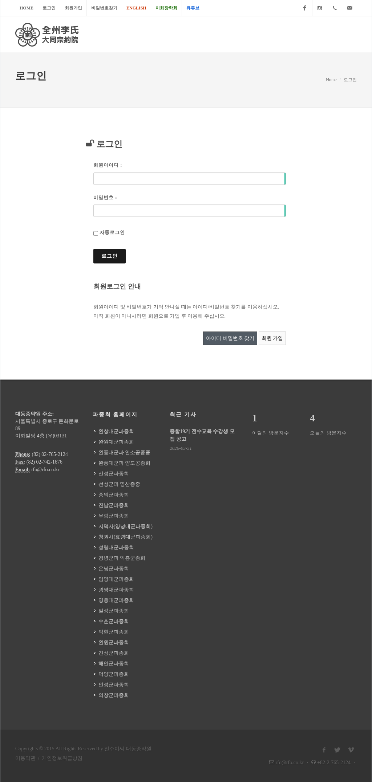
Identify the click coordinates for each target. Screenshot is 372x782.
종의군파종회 (113, 494)
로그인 (49, 8)
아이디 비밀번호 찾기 (230, 338)
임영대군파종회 (116, 579)
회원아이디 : (107, 165)
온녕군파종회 (113, 568)
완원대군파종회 (116, 442)
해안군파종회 (113, 663)
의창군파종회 (113, 695)
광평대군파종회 (116, 589)
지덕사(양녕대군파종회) (125, 526)
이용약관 (25, 758)
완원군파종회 (113, 642)
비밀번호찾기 (104, 8)
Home (26, 8)
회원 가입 (272, 338)
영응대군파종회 (116, 600)
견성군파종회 (113, 653)
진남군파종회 (113, 505)
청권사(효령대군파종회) (125, 537)
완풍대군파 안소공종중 (124, 452)
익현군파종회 (113, 632)
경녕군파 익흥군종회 (122, 558)
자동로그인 (112, 232)
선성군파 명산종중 (119, 484)
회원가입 (73, 8)
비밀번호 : (105, 197)
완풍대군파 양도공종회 (124, 463)
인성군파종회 (113, 684)
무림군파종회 (113, 516)
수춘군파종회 (113, 621)
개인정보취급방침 (62, 758)
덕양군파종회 (113, 674)
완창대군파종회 (116, 431)
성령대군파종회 (116, 547)
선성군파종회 (113, 473)
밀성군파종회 (113, 611)
